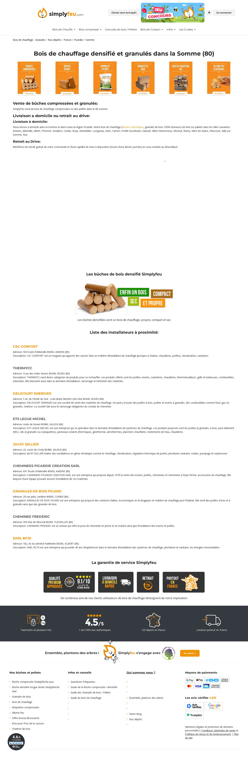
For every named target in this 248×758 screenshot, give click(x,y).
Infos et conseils (79, 672)
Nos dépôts (135, 719)
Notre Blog (135, 714)
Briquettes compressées (25, 707)
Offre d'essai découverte (25, 718)
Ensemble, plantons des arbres (146, 697)
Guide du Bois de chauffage (86, 697)
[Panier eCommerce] (209, 12)
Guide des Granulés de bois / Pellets (91, 692)
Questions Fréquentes (83, 681)
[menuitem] (64, 29)
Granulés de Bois (21, 696)
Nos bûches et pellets (25, 672)
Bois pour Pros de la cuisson (28, 723)
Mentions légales (194, 726)
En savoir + (190, 653)
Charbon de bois (21, 728)
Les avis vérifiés (200, 697)
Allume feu (18, 712)
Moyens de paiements (201, 672)
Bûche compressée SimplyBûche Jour (33, 681)
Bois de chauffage (22, 702)
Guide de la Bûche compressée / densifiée (94, 687)
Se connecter (224, 12)
